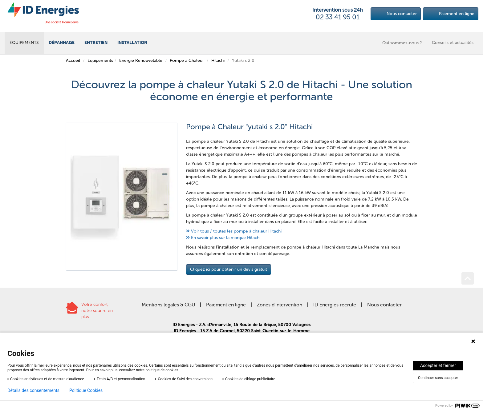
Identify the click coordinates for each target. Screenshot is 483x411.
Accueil (73, 60)
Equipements (100, 60)
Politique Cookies (86, 390)
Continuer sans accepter (438, 378)
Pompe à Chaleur (187, 60)
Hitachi (218, 60)
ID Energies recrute (334, 305)
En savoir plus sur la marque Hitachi (225, 237)
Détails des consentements (33, 390)
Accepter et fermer (438, 365)
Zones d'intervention (279, 305)
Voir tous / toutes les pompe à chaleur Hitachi (236, 231)
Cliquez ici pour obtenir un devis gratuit (228, 269)
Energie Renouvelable (140, 60)
